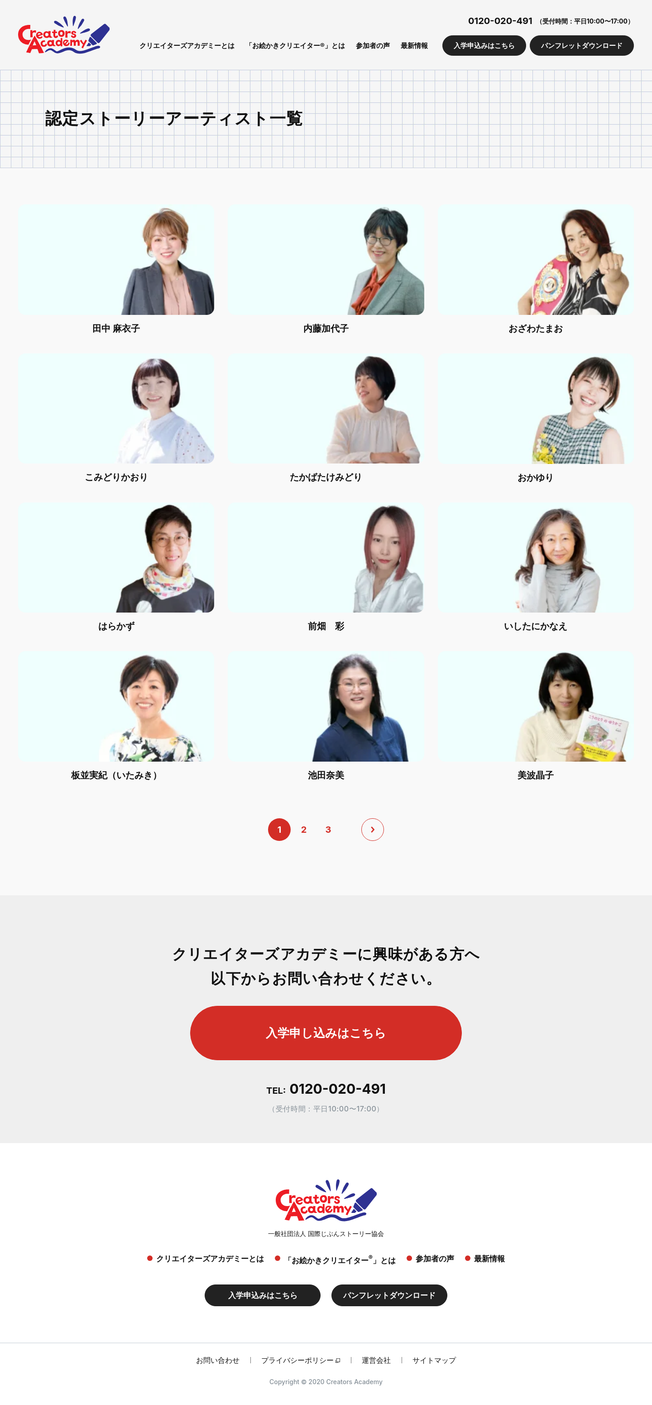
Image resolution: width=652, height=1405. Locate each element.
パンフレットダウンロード (582, 45)
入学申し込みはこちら (326, 1033)
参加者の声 (373, 45)
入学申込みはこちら (484, 45)
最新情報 (414, 45)
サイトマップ (434, 1360)
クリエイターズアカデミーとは (187, 45)
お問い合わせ (218, 1360)
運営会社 (376, 1360)
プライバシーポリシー (297, 1360)
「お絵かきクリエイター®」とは (295, 45)
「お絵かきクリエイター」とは (340, 1259)
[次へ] (372, 829)
